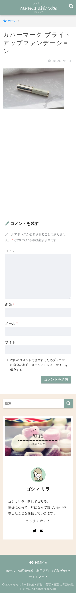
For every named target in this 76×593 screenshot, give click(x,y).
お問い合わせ (61, 570)
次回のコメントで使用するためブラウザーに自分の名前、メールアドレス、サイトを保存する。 (39, 364)
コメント (12, 251)
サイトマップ (38, 577)
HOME (38, 562)
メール (11, 323)
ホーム (10, 570)
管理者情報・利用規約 (33, 570)
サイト (10, 342)
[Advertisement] (38, 164)
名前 (9, 305)
